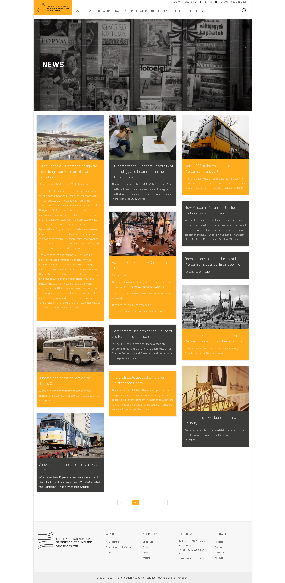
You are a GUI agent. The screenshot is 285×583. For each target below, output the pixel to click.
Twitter (219, 547)
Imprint (146, 557)
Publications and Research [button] (151, 11)
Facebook (219, 541)
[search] (246, 11)
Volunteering (112, 541)
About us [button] (196, 11)
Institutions (83, 11)
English (190, 2)
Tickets (180, 11)
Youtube (219, 557)
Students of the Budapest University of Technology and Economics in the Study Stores (142, 171)
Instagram (220, 552)
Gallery (121, 11)
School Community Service (119, 547)
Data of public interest (234, 2)
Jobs (108, 552)
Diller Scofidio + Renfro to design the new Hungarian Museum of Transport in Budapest (68, 171)
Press (145, 547)
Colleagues (148, 541)
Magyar (177, 2)
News (145, 552)
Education (104, 11)
